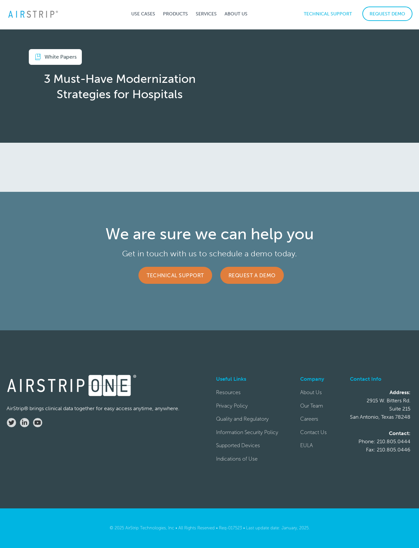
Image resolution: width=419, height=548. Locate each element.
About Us (311, 392)
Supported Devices (238, 445)
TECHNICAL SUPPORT (328, 14)
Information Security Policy (247, 432)
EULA (306, 445)
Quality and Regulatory (242, 419)
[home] (33, 14)
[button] (143, 14)
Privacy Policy (232, 406)
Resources (228, 392)
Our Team (311, 406)
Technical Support (175, 275)
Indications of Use (237, 459)
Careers (309, 419)
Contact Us (313, 432)
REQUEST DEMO (387, 14)
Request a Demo (252, 275)
